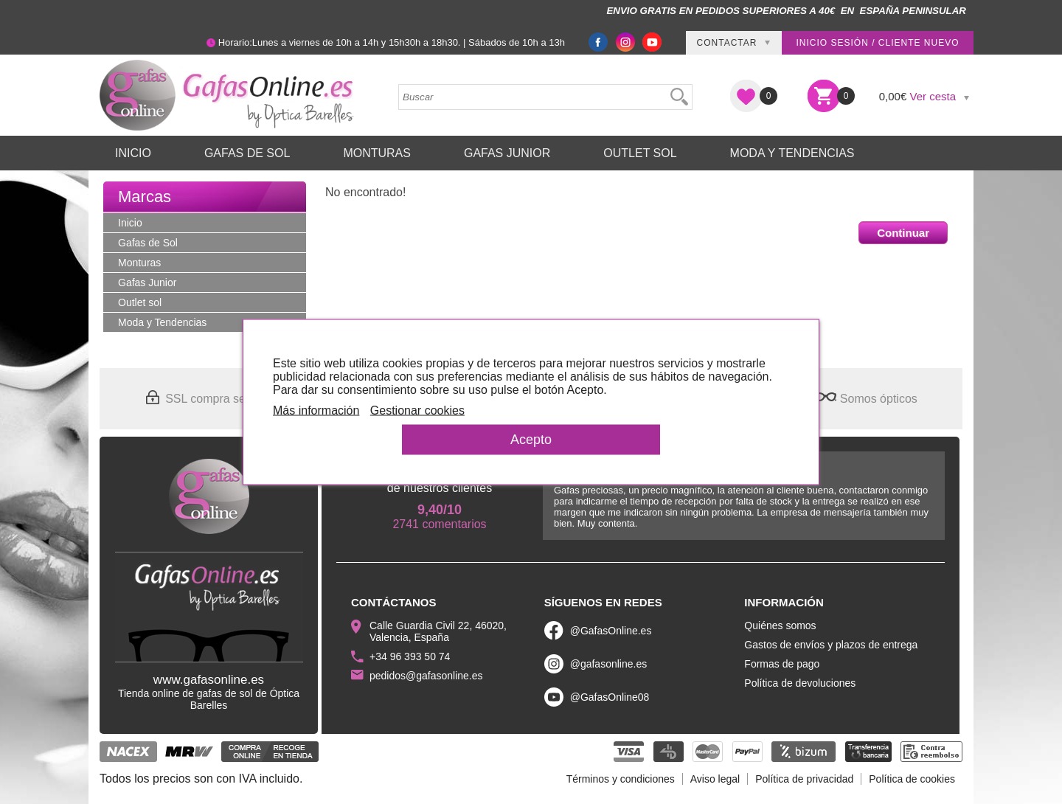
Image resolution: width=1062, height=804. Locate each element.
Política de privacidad (804, 779)
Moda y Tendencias (792, 153)
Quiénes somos (780, 625)
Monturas (377, 153)
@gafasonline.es (609, 664)
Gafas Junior (507, 153)
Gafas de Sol (247, 153)
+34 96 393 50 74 (409, 656)
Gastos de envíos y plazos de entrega (830, 645)
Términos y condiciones (620, 779)
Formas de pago (781, 664)
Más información (316, 410)
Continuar (903, 232)
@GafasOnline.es (611, 631)
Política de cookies (912, 779)
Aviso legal (715, 779)
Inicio (133, 153)
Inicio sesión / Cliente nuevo (877, 43)
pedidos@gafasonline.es (426, 676)
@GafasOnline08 (610, 697)
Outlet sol (639, 153)
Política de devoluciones (800, 683)
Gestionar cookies (417, 410)
